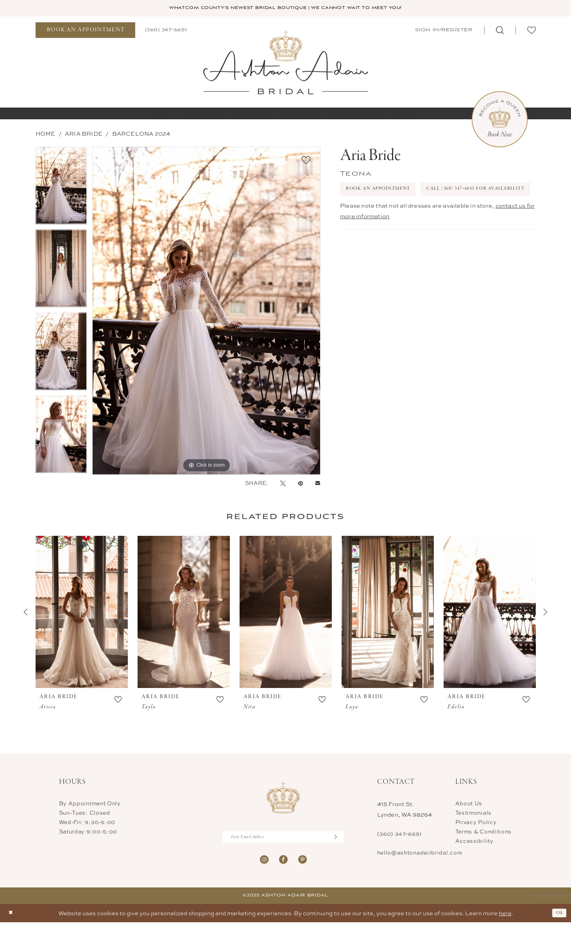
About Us (469, 804)
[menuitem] (85, 31)
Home (45, 134)
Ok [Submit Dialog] (558, 916)
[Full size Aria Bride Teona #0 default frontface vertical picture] (206, 311)
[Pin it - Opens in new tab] (300, 483)
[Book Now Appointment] (499, 120)
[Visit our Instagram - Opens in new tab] (264, 862)
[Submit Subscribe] (338, 839)
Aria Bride (83, 134)
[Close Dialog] (12, 916)
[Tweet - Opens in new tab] (283, 483)
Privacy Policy (476, 822)
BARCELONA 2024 (141, 134)
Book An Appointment (386, 191)
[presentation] (82, 613)
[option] (61, 188)
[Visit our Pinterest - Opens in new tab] (302, 862)
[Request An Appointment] (85, 31)
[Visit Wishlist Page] (532, 31)
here (505, 916)
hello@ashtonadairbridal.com (419, 853)
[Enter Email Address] (283, 839)
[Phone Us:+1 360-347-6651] (166, 31)
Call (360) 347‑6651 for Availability (405, 213)
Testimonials (473, 813)
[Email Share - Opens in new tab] (317, 484)
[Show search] (500, 31)
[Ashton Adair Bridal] (285, 63)
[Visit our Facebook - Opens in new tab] (283, 862)
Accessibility (474, 841)
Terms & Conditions (483, 832)
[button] (443, 31)
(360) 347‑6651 (399, 834)
